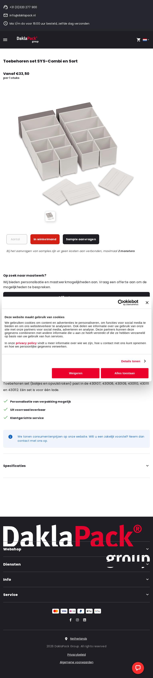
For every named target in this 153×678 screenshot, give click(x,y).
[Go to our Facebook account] (70, 620)
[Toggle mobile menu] (5, 40)
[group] (50, 216)
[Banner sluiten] (147, 302)
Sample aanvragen (81, 239)
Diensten (76, 564)
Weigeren (75, 373)
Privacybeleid (76, 654)
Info (76, 579)
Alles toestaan (125, 373)
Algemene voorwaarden (76, 662)
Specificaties (76, 466)
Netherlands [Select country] (78, 639)
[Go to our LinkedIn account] (83, 620)
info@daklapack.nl (19, 15)
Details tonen (130, 361)
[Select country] (146, 39)
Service (76, 594)
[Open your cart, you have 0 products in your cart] (138, 40)
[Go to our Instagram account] (76, 620)
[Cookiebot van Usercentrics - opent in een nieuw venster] (120, 303)
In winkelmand (45, 239)
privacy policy (26, 343)
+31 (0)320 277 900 (20, 7)
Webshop (76, 549)
